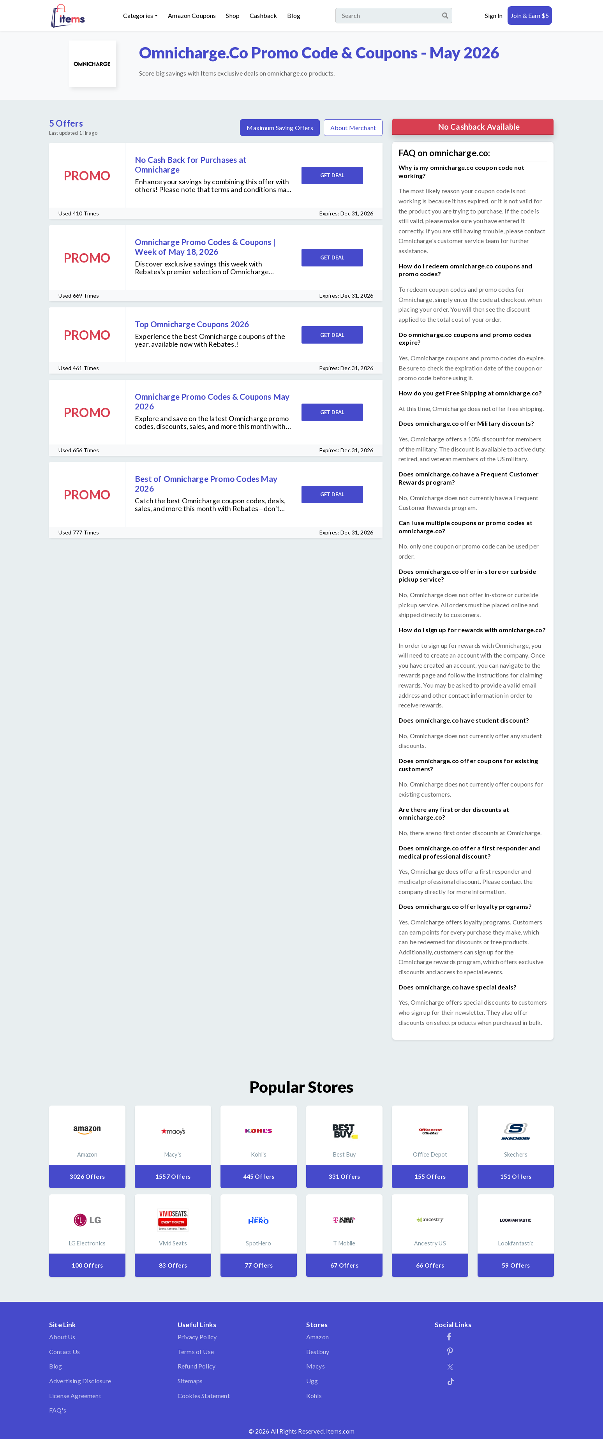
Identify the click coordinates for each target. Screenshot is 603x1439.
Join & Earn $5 (530, 15)
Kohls (314, 1395)
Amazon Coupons (192, 15)
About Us (62, 1336)
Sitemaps (190, 1380)
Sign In (494, 15)
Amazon (317, 1336)
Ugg (312, 1380)
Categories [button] (138, 15)
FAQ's (57, 1410)
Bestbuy (317, 1351)
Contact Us (64, 1351)
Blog (293, 15)
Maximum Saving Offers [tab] (280, 127)
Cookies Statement (204, 1395)
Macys (315, 1366)
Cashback (263, 15)
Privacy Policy (197, 1336)
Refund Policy (196, 1366)
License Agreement (75, 1395)
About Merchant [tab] (353, 127)
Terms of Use (196, 1351)
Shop (233, 15)
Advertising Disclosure (80, 1380)
